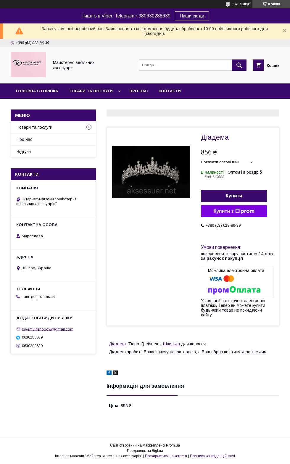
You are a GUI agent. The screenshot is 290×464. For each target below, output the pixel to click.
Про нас (138, 91)
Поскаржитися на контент (166, 456)
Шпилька (171, 343)
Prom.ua (173, 445)
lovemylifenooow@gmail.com (47, 329)
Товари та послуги (91, 91)
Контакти (170, 91)
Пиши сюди (192, 15)
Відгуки (24, 151)
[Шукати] (239, 65)
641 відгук (241, 4)
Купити (234, 195)
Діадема (117, 343)
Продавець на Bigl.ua (145, 451)
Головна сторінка (37, 91)
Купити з (233, 211)
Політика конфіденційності (212, 456)
